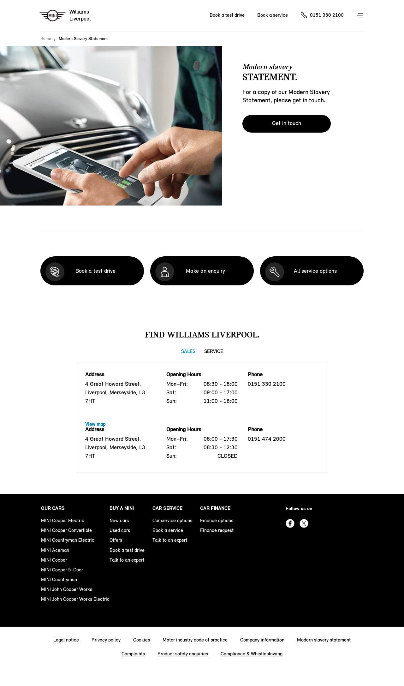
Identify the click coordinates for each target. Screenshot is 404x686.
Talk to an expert (127, 560)
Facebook (290, 523)
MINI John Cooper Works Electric (75, 599)
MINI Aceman (55, 550)
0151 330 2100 (327, 15)
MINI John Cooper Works (66, 589)
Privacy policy (106, 640)
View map (95, 424)
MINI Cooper (54, 560)
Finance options (216, 520)
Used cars (120, 530)
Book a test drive (227, 15)
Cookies (141, 640)
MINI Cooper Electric (62, 520)
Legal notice (66, 640)
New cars (119, 520)
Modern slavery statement (324, 640)
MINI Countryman (59, 579)
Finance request (217, 530)
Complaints (133, 654)
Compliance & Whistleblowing (251, 654)
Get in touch (286, 123)
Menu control (360, 16)
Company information (262, 640)
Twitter (304, 523)
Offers (116, 540)
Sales (188, 351)
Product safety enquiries (182, 654)
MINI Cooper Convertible (66, 530)
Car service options (172, 520)
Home (45, 39)
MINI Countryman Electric (67, 540)
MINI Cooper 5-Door (62, 570)
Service (213, 351)
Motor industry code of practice (195, 640)
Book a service (272, 15)
